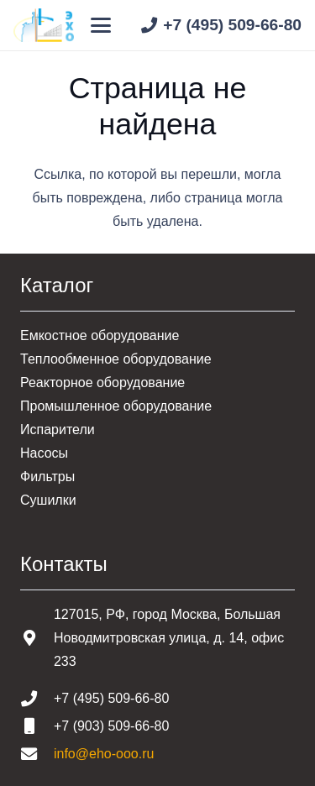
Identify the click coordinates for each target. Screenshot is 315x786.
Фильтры (47, 476)
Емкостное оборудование (99, 335)
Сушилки (48, 500)
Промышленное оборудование (116, 406)
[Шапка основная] (43, 25)
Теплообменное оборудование (116, 359)
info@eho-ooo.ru (104, 754)
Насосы (44, 453)
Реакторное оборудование (102, 382)
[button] (102, 25)
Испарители (57, 429)
